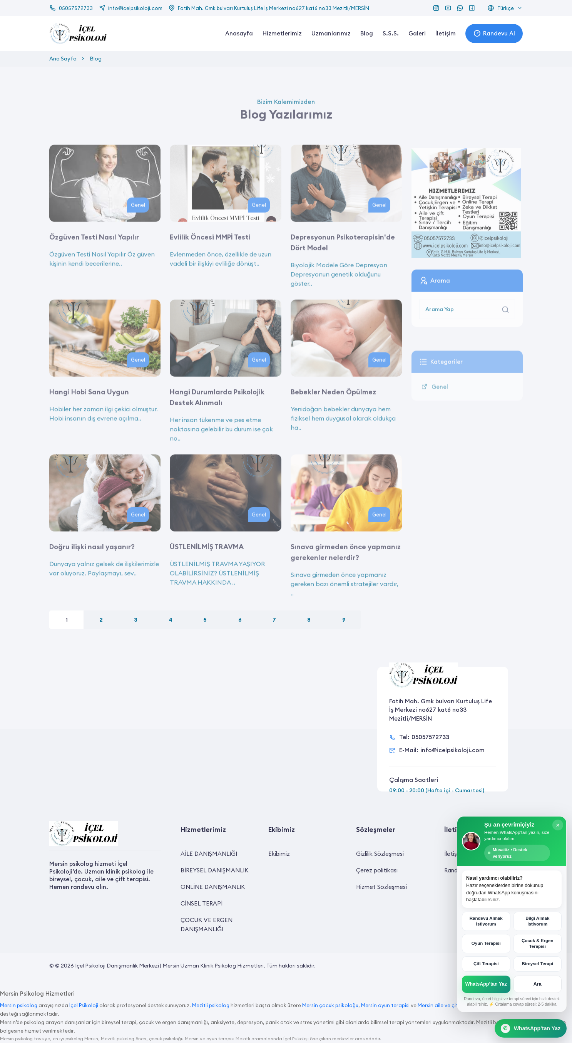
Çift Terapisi (486, 963)
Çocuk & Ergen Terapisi (537, 943)
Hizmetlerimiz (282, 33)
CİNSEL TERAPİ (201, 903)
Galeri (417, 33)
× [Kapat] (558, 825)
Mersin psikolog (18, 1005)
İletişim (445, 33)
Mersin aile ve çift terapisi (449, 1005)
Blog (366, 33)
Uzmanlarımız (331, 33)
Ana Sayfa (63, 58)
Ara (538, 984)
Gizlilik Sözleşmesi (380, 853)
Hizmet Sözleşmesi (381, 886)
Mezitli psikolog (210, 1005)
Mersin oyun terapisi (385, 1005)
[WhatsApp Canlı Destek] (531, 1028)
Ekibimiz (279, 853)
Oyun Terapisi (486, 943)
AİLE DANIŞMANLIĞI (209, 853)
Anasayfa (239, 33)
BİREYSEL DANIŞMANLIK (214, 870)
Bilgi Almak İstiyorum (537, 921)
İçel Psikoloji (83, 1005)
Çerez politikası (377, 870)
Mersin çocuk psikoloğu (330, 1005)
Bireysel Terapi (537, 963)
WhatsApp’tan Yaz (486, 984)
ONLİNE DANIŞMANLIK (213, 886)
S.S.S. (391, 33)
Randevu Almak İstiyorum (486, 921)
